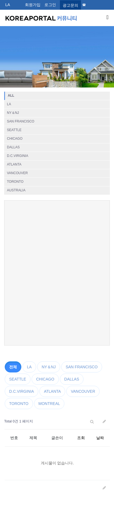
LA (7, 4)
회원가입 (32, 4)
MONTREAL (49, 403)
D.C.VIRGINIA (17, 156)
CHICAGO (14, 139)
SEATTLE (14, 130)
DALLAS (13, 147)
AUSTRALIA (16, 190)
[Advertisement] (57, 272)
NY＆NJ (13, 113)
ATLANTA (14, 164)
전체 (13, 367)
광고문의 (70, 5)
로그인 (50, 4)
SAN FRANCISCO (20, 121)
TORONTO (15, 182)
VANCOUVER (17, 173)
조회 (81, 438)
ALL (11, 95)
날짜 (100, 438)
